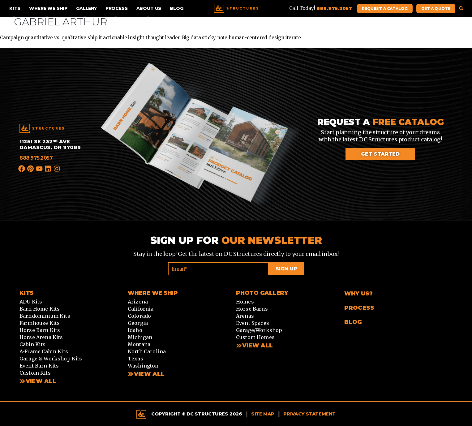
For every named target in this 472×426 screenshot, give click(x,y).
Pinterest (30, 168)
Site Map (262, 414)
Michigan (140, 337)
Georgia (138, 323)
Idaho (135, 330)
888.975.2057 (36, 158)
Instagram (57, 169)
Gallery (86, 8)
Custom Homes (255, 337)
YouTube (39, 168)
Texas (135, 358)
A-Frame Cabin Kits (43, 351)
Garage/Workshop (259, 330)
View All (41, 381)
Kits (14, 8)
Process (116, 8)
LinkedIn (48, 168)
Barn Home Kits (39, 309)
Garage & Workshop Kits (50, 358)
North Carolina (147, 351)
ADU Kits (30, 302)
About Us (148, 8)
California (141, 309)
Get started (380, 154)
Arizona (138, 302)
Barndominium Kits (44, 316)
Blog (176, 8)
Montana (139, 344)
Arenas (245, 316)
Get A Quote (435, 8)
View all (149, 374)
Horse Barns (252, 309)
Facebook (22, 168)
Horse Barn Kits (39, 330)
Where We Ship (48, 8)
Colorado (139, 316)
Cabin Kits (32, 344)
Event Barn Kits (39, 366)
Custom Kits (35, 373)
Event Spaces (252, 323)
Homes (245, 302)
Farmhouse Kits (39, 323)
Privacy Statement (309, 414)
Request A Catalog (385, 8)
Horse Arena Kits (41, 337)
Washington (143, 366)
